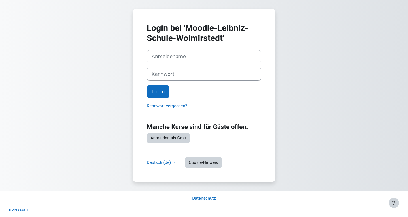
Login (158, 92)
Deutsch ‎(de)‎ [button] (159, 162)
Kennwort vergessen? (167, 105)
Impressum (17, 209)
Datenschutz (204, 198)
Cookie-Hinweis (203, 162)
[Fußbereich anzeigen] (394, 203)
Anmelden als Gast (168, 138)
